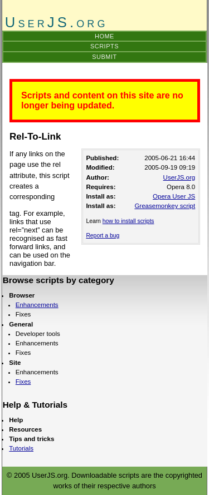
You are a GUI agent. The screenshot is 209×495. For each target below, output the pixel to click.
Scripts (104, 46)
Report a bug (102, 235)
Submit (104, 56)
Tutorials (21, 448)
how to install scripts (128, 221)
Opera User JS (174, 196)
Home (104, 36)
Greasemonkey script (164, 205)
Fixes (23, 381)
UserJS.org (179, 177)
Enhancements (37, 304)
